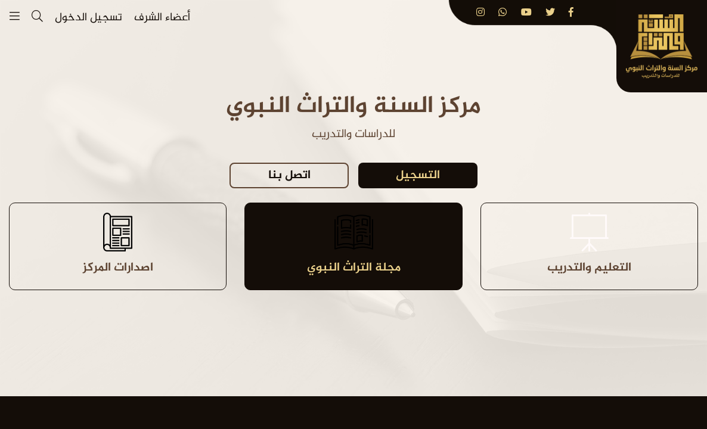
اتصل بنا (289, 175)
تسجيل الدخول (88, 18)
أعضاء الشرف (162, 18)
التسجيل (418, 175)
